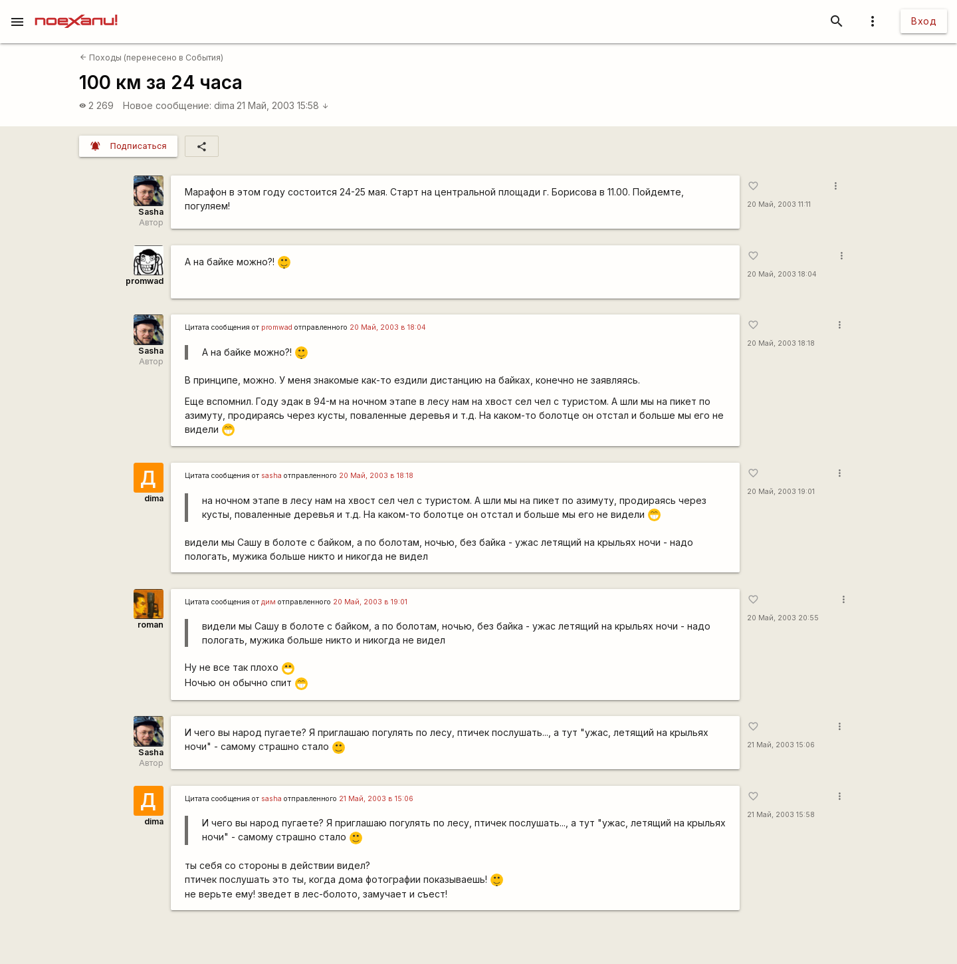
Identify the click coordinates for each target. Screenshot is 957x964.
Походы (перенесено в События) (151, 57)
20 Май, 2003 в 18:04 (388, 327)
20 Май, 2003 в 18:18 (376, 475)
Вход (923, 21)
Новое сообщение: (167, 105)
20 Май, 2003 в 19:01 (370, 602)
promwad (144, 281)
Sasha (150, 212)
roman (150, 625)
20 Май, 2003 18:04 (782, 274)
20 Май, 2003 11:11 (779, 204)
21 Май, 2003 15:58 (283, 105)
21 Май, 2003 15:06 (781, 745)
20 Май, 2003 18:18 (781, 343)
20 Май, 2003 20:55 (783, 618)
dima (224, 105)
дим (268, 602)
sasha (271, 475)
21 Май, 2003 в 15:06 (376, 798)
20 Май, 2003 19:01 (781, 491)
